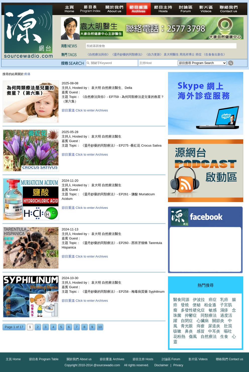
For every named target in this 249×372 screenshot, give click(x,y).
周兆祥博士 (187, 54)
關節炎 (218, 321)
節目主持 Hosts (143, 359)
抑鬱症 (191, 315)
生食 (224, 336)
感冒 (201, 331)
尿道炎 (214, 326)
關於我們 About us (79, 359)
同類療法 (209, 315)
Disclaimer (161, 365)
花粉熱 (179, 336)
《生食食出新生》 (214, 54)
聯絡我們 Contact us (229, 359)
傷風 (193, 336)
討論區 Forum (171, 359)
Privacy (178, 365)
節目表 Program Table (43, 359)
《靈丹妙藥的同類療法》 (127, 54)
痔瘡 (201, 326)
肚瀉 (228, 326)
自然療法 (209, 336)
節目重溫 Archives (112, 359)
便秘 (197, 305)
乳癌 (224, 299)
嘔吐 (228, 331)
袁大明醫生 (171, 54)
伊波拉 (199, 299)
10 (100, 327)
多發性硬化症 (193, 310)
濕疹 (224, 310)
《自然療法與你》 (98, 54)
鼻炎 (189, 331)
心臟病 (203, 321)
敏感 (213, 310)
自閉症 (187, 321)
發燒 (185, 305)
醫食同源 (181, 299)
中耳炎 (214, 331)
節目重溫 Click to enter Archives (85, 110)
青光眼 (187, 326)
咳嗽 (177, 331)
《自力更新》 (154, 54)
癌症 (199, 54)
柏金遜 (210, 305)
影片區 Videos (198, 359)
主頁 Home (13, 359)
